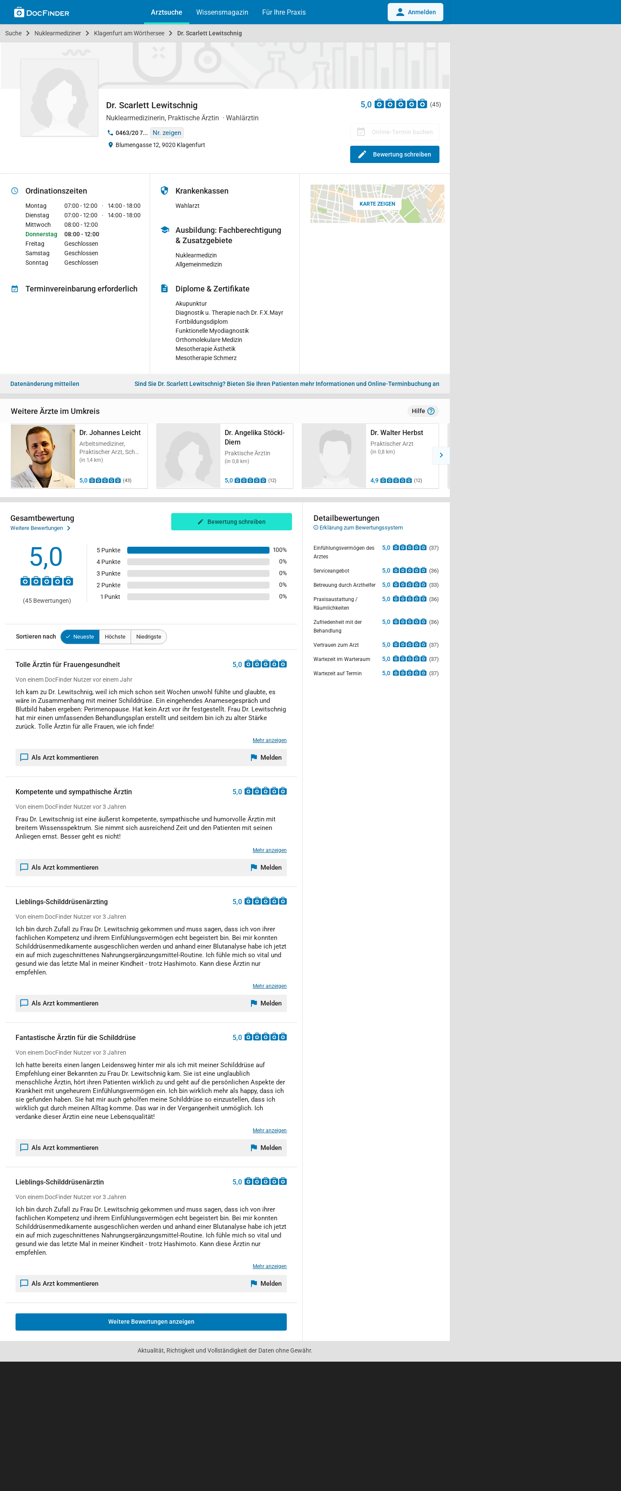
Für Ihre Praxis (284, 12)
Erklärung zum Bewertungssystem (358, 527)
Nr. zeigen (167, 133)
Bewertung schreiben (394, 154)
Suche (13, 33)
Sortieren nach (36, 636)
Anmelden (415, 12)
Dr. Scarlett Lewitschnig (209, 33)
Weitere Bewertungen (40, 528)
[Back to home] (41, 13)
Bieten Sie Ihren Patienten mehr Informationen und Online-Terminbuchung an (287, 383)
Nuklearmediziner (57, 33)
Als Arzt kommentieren (59, 757)
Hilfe (423, 411)
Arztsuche (166, 12)
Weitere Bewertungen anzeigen (151, 1321)
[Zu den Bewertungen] (401, 103)
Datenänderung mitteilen (44, 383)
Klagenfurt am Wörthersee (129, 33)
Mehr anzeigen (270, 740)
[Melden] (266, 757)
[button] (441, 455)
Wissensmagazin (222, 12)
